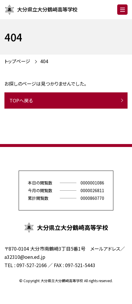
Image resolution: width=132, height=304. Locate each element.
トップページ (17, 61)
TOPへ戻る (21, 100)
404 (44, 61)
